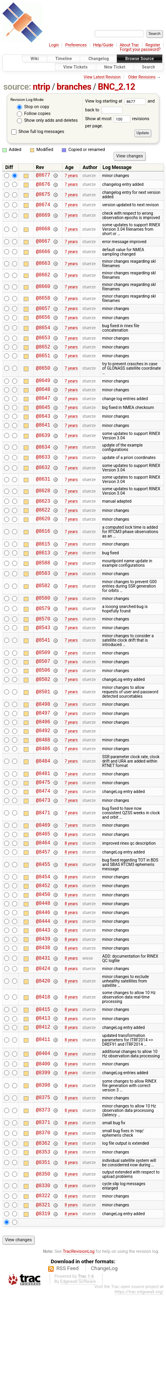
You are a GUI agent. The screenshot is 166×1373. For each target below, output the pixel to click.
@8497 (43, 750)
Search (148, 67)
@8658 (43, 303)
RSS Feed (67, 1346)
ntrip (41, 87)
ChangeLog (104, 1346)
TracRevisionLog (79, 1329)
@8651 (43, 366)
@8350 (43, 1248)
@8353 (43, 1226)
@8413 (43, 1084)
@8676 (43, 186)
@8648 (43, 402)
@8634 (43, 465)
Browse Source (139, 58)
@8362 (43, 1216)
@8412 (43, 1094)
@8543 (43, 657)
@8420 (43, 1044)
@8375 (43, 1168)
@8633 (43, 476)
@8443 (43, 989)
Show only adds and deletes (47, 120)
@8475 (43, 826)
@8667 (43, 245)
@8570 (43, 647)
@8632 (43, 487)
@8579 (43, 636)
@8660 (43, 291)
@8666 (43, 256)
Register (153, 45)
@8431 (43, 1020)
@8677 (43, 176)
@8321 (43, 1281)
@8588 (43, 588)
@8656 (43, 324)
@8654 (43, 335)
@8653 (43, 345)
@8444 (43, 979)
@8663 (43, 268)
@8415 (43, 1074)
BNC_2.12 (116, 87)
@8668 (43, 233)
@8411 (43, 1107)
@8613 (43, 577)
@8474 (43, 836)
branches (74, 87)
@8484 (43, 803)
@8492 (43, 770)
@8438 (43, 1010)
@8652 (43, 356)
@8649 (43, 392)
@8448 (43, 959)
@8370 (43, 1205)
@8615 (43, 567)
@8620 (43, 541)
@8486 (43, 790)
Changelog (98, 58)
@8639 (43, 453)
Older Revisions (142, 77)
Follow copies (34, 114)
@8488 (43, 780)
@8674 (43, 208)
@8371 (43, 1194)
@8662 (43, 280)
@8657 (43, 314)
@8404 (43, 1121)
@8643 (43, 432)
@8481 (43, 816)
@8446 (43, 969)
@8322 (43, 1271)
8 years (71, 883)
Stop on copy (33, 107)
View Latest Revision (102, 77)
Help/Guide (103, 45)
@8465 (43, 883)
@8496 (43, 760)
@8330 (43, 1260)
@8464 (43, 893)
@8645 (43, 422)
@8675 (43, 197)
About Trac (129, 45)
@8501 (43, 726)
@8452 (43, 939)
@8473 (43, 847)
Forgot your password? (140, 49)
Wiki (34, 58)
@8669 (43, 218)
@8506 (43, 703)
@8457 (43, 903)
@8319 (43, 1291)
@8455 (43, 916)
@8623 (43, 521)
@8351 (43, 1237)
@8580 (43, 625)
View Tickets (75, 67)
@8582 (43, 612)
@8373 (43, 1181)
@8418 (43, 1060)
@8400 (43, 1132)
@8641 (43, 442)
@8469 (43, 873)
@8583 (43, 599)
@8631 (43, 498)
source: (17, 87)
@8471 (43, 859)
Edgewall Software (78, 1359)
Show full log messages (37, 131)
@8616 (43, 554)
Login (54, 45)
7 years (71, 176)
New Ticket (115, 67)
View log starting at (116, 101)
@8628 (43, 510)
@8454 (43, 929)
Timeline (63, 58)
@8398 (43, 1155)
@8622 (43, 531)
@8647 (43, 412)
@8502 (43, 714)
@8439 (43, 1000)
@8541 (43, 670)
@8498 (43, 740)
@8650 (43, 379)
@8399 (43, 1142)
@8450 (43, 949)
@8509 (43, 683)
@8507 (43, 693)
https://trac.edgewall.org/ (139, 1370)
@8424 (43, 1032)
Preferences (76, 45)
